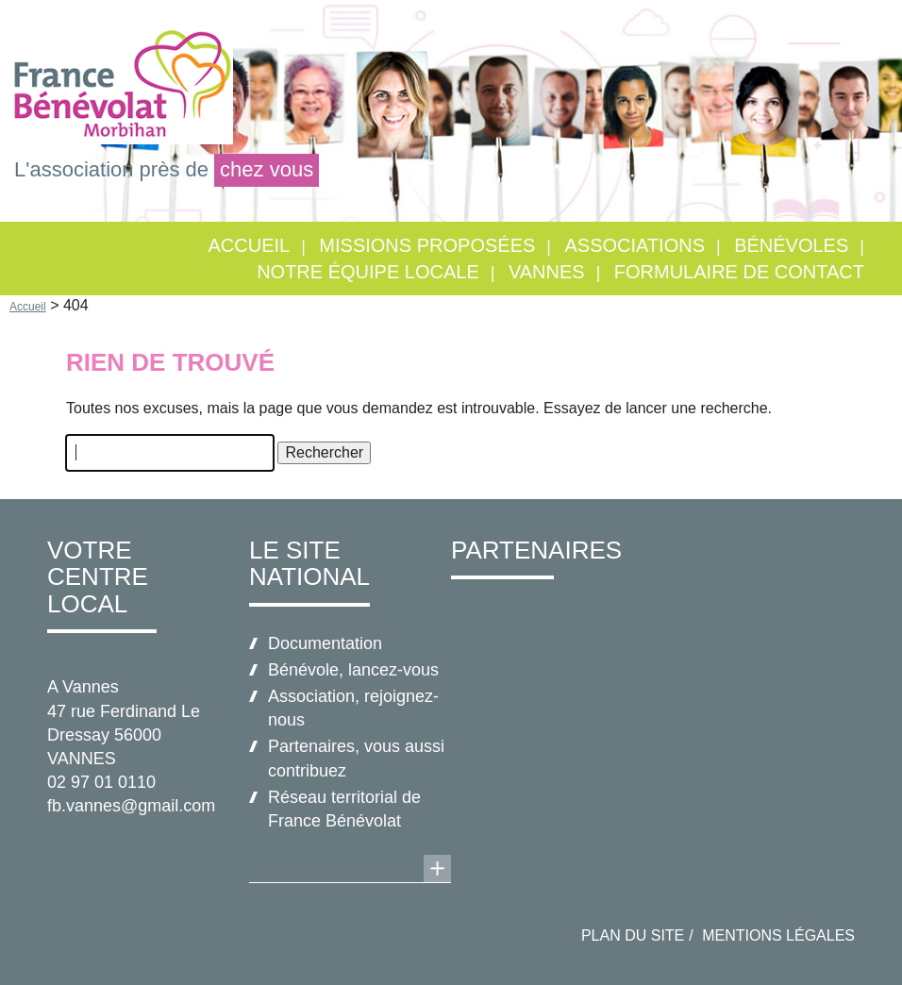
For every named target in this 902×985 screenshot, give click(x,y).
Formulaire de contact (739, 271)
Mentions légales (778, 935)
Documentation (325, 643)
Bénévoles (791, 245)
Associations (634, 245)
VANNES (547, 271)
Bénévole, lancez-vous (353, 669)
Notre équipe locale (368, 271)
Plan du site (632, 935)
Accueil (250, 245)
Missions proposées (427, 245)
